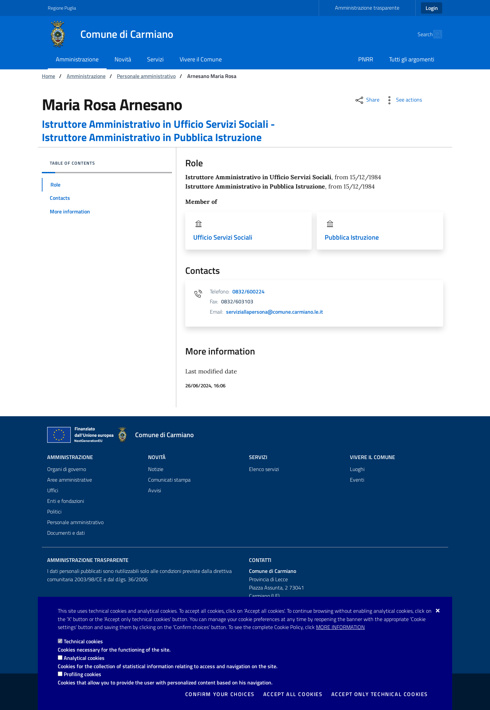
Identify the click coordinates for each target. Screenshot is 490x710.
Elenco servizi (264, 469)
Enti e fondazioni (65, 501)
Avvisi (154, 491)
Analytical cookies (84, 658)
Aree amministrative (69, 480)
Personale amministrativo (146, 76)
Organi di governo (66, 469)
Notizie (155, 469)
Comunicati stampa (169, 480)
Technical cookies (83, 641)
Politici (54, 512)
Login (432, 8)
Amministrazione (86, 76)
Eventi (357, 480)
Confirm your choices (220, 694)
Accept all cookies (293, 694)
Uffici (52, 491)
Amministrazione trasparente (367, 8)
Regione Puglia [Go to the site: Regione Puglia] (62, 7)
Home (48, 76)
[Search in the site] (434, 34)
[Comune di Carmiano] (114, 34)
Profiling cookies (82, 674)
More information (340, 627)
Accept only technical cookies (379, 694)
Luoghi (357, 469)
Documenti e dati (66, 533)
